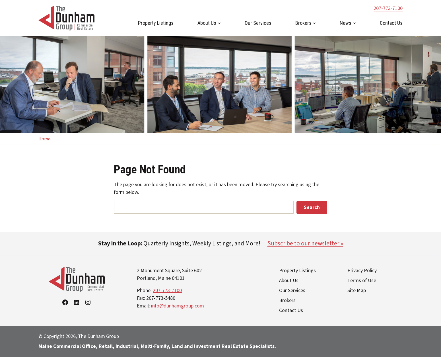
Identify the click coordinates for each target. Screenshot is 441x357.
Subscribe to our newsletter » (305, 243)
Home (44, 139)
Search (312, 207)
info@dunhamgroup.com (177, 305)
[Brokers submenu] (314, 22)
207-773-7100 (388, 8)
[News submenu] (354, 22)
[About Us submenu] (219, 22)
